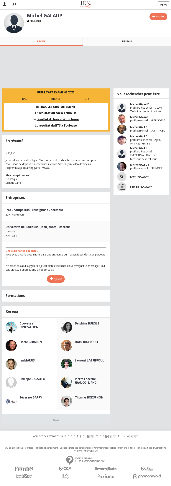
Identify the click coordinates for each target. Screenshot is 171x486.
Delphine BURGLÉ (87, 323)
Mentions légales (126, 448)
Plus (56, 419)
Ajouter (160, 16)
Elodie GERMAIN (30, 342)
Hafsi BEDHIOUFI (86, 342)
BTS (87, 98)
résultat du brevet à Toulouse (58, 119)
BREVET (55, 98)
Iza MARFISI (27, 360)
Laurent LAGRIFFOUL (89, 360)
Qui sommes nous (14, 448)
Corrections (160, 448)
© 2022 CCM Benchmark (86, 451)
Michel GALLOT (139, 164)
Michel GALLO (138, 127)
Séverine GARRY (30, 397)
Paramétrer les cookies (104, 448)
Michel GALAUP (139, 104)
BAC (24, 98)
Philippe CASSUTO (32, 379)
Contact (29, 448)
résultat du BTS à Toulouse (58, 125)
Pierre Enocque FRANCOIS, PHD (86, 381)
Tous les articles (144, 448)
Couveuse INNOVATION (29, 325)
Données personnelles (80, 448)
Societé (63, 448)
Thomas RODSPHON (89, 397)
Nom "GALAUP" (139, 176)
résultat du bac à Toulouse (58, 113)
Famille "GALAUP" (141, 187)
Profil (41, 41)
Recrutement (51, 448)
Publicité (39, 448)
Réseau (126, 41)
